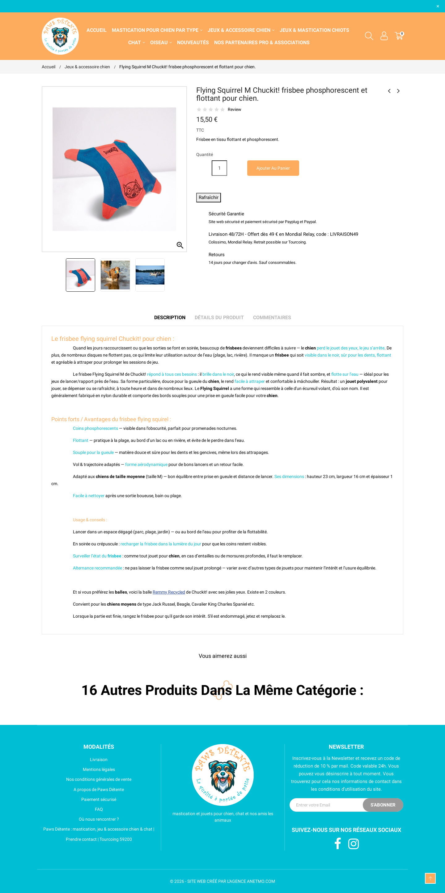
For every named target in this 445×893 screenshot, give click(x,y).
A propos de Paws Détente (83, 789)
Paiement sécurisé (79, 799)
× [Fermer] (437, 6)
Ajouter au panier (273, 168)
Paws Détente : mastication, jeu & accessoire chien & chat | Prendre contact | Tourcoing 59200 (98, 834)
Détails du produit (219, 317)
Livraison (75, 759)
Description (169, 317)
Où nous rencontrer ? (80, 819)
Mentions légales (78, 769)
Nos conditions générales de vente (86, 779)
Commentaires (272, 317)
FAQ (72, 809)
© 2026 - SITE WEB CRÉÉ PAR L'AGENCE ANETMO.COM (222, 881)
